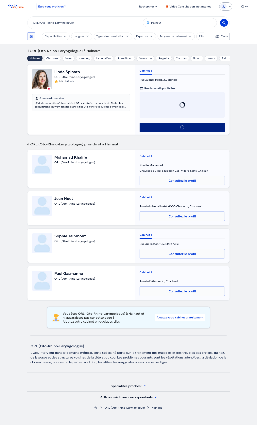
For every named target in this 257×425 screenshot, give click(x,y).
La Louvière (103, 58)
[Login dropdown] (225, 6)
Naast (197, 58)
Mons (68, 58)
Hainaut (35, 58)
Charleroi (52, 58)
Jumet (211, 58)
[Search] (224, 23)
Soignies (164, 58)
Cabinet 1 (146, 70)
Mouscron (145, 58)
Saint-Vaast (124, 58)
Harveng (84, 58)
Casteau (181, 58)
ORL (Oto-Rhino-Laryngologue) (124, 407)
